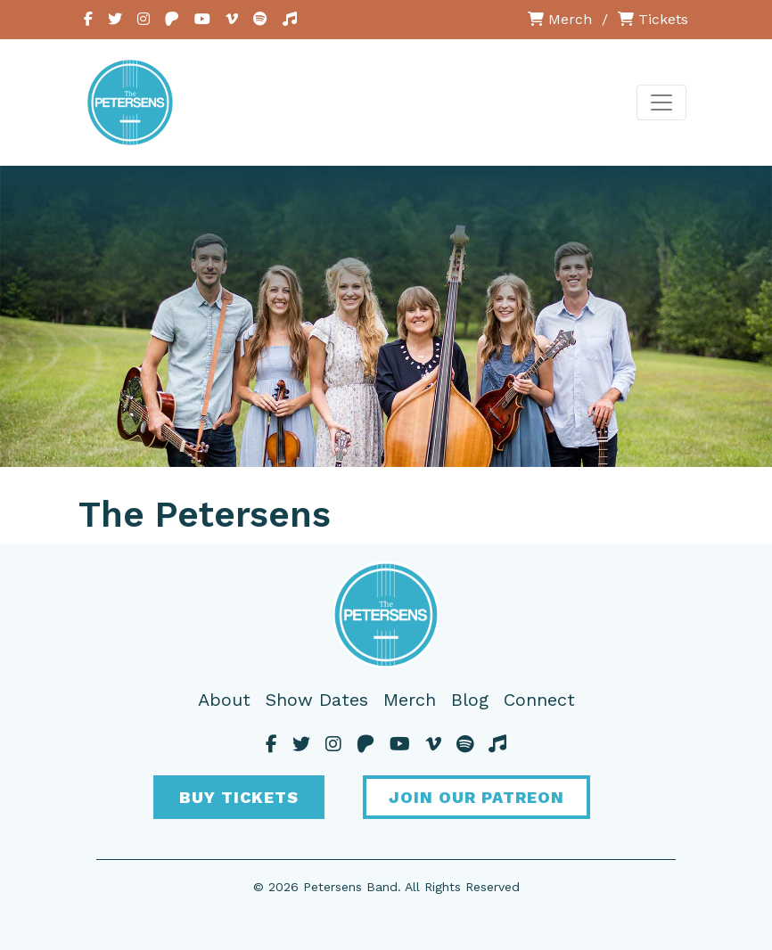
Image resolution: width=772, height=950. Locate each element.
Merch (560, 19)
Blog (470, 699)
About (224, 699)
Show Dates (317, 699)
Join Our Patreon (476, 797)
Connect (539, 699)
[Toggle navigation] (661, 102)
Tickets (653, 19)
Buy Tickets (239, 797)
